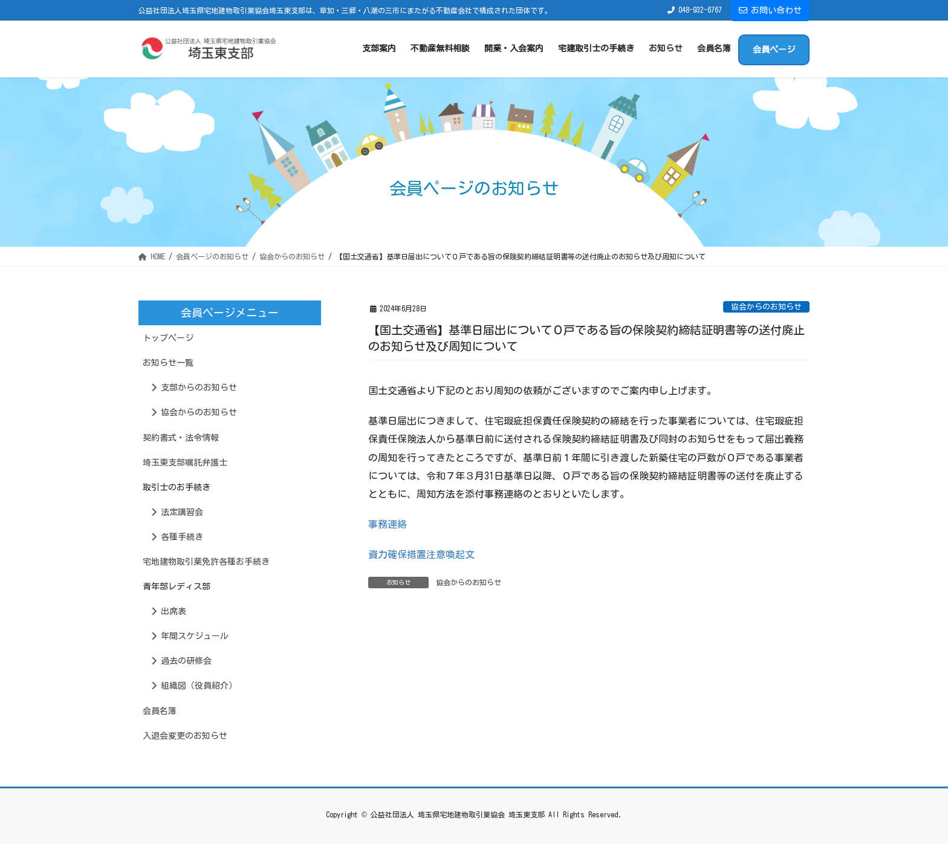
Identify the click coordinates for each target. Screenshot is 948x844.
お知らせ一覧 (168, 363)
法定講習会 (177, 512)
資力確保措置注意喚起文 (421, 554)
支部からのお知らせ (194, 387)
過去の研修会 (181, 661)
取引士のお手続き (176, 487)
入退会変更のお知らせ (185, 736)
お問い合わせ (770, 10)
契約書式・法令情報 (181, 437)
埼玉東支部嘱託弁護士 (185, 462)
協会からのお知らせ (766, 307)
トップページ (168, 338)
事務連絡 (387, 524)
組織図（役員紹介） (194, 685)
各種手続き (177, 537)
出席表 (168, 611)
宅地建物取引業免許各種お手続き (206, 561)
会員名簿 (160, 711)
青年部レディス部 (176, 586)
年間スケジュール (190, 636)
